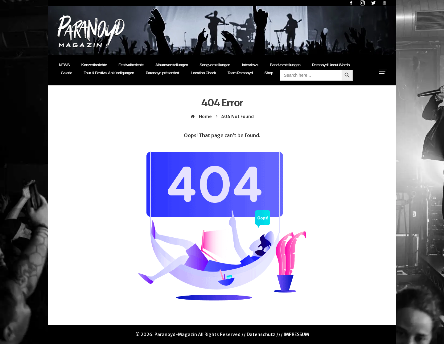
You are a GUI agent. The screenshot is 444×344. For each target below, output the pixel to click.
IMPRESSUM (296, 334)
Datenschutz (261, 334)
